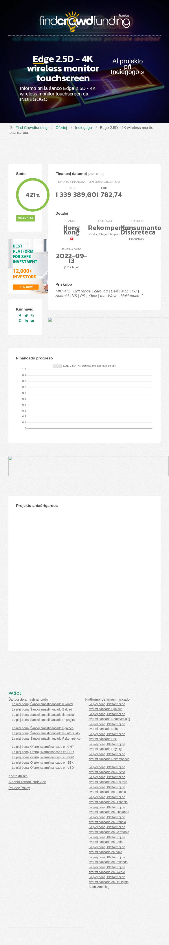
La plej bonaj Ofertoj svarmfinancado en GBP (43, 757)
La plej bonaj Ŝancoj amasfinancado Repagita (43, 720)
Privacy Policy (19, 788)
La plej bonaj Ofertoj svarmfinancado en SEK (42, 762)
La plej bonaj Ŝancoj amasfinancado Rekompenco (46, 738)
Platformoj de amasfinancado (107, 699)
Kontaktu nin (18, 776)
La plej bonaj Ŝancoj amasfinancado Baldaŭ (42, 709)
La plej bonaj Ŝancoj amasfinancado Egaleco (42, 728)
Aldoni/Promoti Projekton (27, 782)
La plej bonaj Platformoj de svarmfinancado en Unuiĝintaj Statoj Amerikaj (109, 881)
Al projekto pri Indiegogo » (127, 67)
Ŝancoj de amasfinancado (28, 699)
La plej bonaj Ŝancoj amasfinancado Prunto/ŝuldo (46, 733)
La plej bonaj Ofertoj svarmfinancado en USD (43, 767)
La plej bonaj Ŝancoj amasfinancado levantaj (42, 704)
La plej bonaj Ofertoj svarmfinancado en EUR (43, 752)
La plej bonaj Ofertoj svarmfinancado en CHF (43, 746)
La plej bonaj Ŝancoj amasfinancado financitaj (43, 714)
